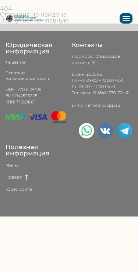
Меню (12, 165)
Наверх (17, 177)
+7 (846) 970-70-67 (110, 93)
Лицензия (16, 62)
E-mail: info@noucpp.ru (96, 105)
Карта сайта (19, 189)
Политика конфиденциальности (28, 76)
